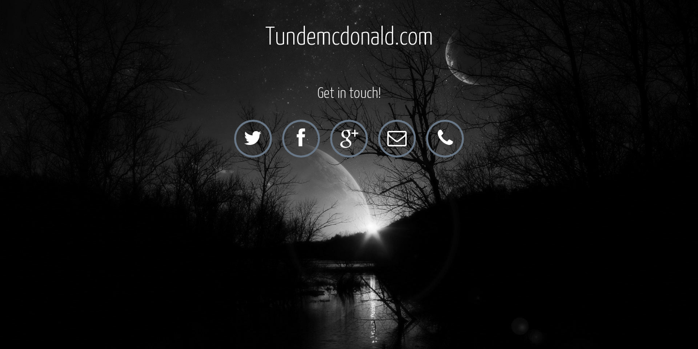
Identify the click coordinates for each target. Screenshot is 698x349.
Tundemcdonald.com (349, 38)
